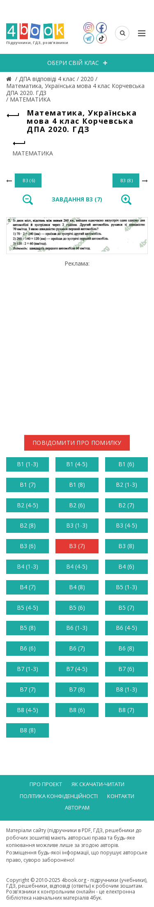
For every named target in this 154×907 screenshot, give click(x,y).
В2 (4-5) (27, 505)
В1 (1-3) (27, 464)
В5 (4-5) (27, 607)
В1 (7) (28, 484)
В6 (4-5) (126, 628)
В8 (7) (126, 710)
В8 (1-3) (126, 689)
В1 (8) (77, 484)
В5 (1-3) (126, 587)
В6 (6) (28, 648)
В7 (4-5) (76, 669)
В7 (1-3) (27, 669)
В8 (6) (77, 710)
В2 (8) (28, 525)
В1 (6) (126, 464)
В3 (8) (126, 546)
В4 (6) (126, 566)
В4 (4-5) (76, 566)
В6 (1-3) (76, 628)
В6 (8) (126, 648)
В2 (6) (77, 505)
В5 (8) (28, 628)
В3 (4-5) (126, 525)
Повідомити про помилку (77, 443)
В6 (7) (77, 648)
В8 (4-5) (27, 710)
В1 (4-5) (76, 464)
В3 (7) (77, 546)
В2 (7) (126, 505)
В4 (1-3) (27, 566)
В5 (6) (77, 607)
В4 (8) (77, 587)
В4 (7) (28, 587)
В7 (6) (126, 669)
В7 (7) (28, 689)
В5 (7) (126, 607)
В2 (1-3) (126, 484)
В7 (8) (77, 689)
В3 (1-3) (76, 525)
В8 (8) (28, 730)
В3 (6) (28, 546)
